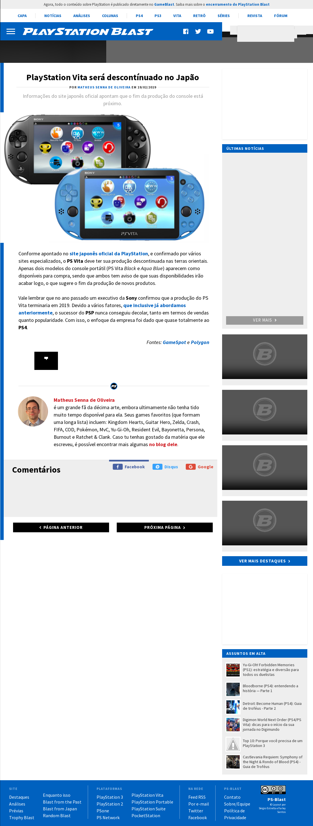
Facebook (129, 467)
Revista (254, 15)
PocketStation (146, 815)
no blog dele (163, 444)
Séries (224, 15)
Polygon (200, 342)
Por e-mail (198, 804)
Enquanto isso (56, 795)
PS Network (108, 817)
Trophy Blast (21, 817)
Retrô (199, 15)
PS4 (139, 15)
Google (199, 467)
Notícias (52, 15)
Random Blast (57, 815)
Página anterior (63, 527)
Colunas (110, 15)
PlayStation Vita (147, 795)
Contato (232, 797)
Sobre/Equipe (237, 804)
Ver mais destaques (262, 561)
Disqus (165, 467)
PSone (103, 810)
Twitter (195, 810)
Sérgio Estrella (267, 808)
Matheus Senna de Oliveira (84, 400)
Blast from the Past (62, 802)
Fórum (280, 15)
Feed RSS (197, 797)
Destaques (19, 797)
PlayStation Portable (152, 802)
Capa (22, 15)
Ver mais (264, 320)
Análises (81, 15)
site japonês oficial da (109, 253)
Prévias (16, 810)
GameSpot (175, 342)
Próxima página (162, 527)
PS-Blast (277, 799)
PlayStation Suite (149, 808)
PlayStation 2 (110, 804)
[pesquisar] (267, 33)
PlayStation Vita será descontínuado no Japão (112, 77)
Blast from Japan (60, 808)
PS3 (158, 15)
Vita (177, 15)
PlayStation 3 (110, 797)
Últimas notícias (245, 148)
